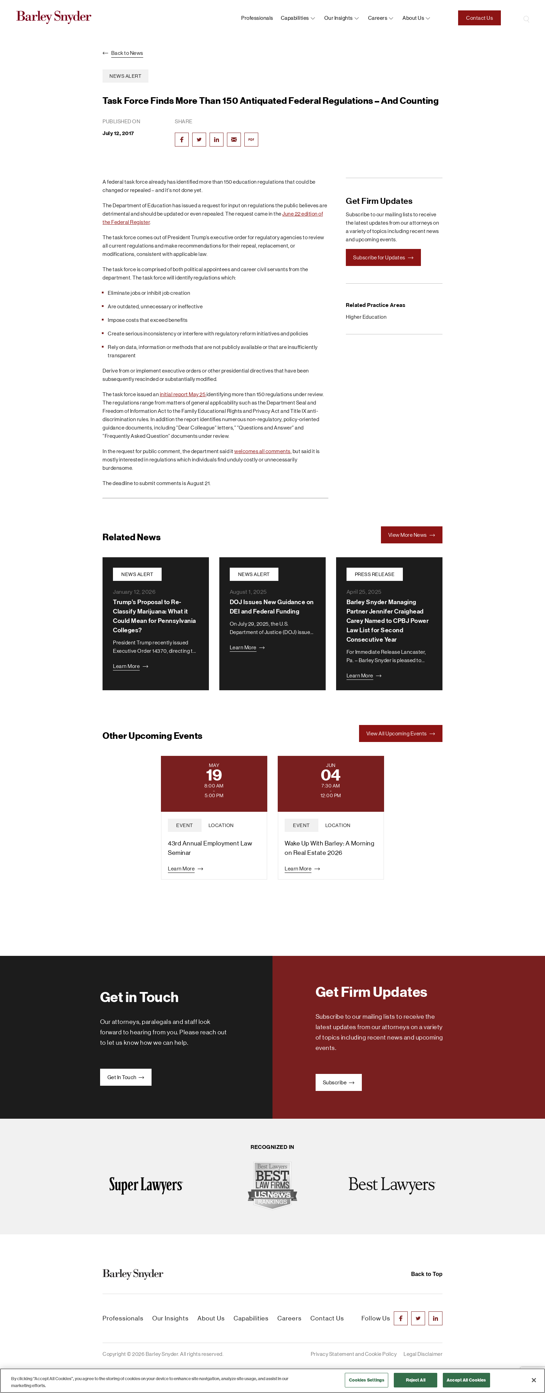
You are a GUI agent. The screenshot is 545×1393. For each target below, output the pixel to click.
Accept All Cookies (466, 1380)
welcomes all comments (262, 451)
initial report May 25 (183, 394)
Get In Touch (126, 1077)
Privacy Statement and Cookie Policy (354, 1354)
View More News (412, 535)
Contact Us (479, 18)
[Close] (534, 1380)
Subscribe (339, 1082)
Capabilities (295, 18)
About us (413, 18)
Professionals (257, 18)
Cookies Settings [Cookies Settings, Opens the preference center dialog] (366, 1380)
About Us (211, 1318)
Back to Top (426, 1274)
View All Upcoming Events (401, 733)
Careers (378, 18)
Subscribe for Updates (383, 257)
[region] (272, 1380)
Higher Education (366, 317)
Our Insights (338, 18)
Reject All (415, 1380)
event (184, 825)
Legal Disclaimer (423, 1354)
